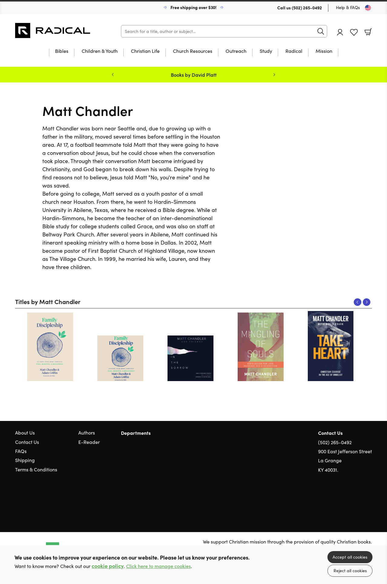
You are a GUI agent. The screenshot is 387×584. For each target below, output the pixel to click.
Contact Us (27, 442)
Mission (324, 51)
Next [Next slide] (274, 74)
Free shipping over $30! (193, 7)
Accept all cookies (350, 557)
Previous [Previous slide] (113, 74)
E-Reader (89, 442)
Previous (357, 302)
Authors (86, 432)
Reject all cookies (350, 570)
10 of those (53, 30)
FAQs (21, 451)
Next (366, 302)
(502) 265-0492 (307, 8)
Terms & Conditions (36, 469)
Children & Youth (100, 51)
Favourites (354, 32)
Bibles (61, 51)
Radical (293, 51)
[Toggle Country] (368, 8)
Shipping (25, 460)
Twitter (347, 499)
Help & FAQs (348, 7)
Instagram (369, 499)
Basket (368, 32)
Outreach (236, 51)
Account (340, 32)
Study (266, 51)
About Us (25, 432)
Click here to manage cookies (158, 566)
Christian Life (145, 51)
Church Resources (192, 51)
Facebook (358, 499)
